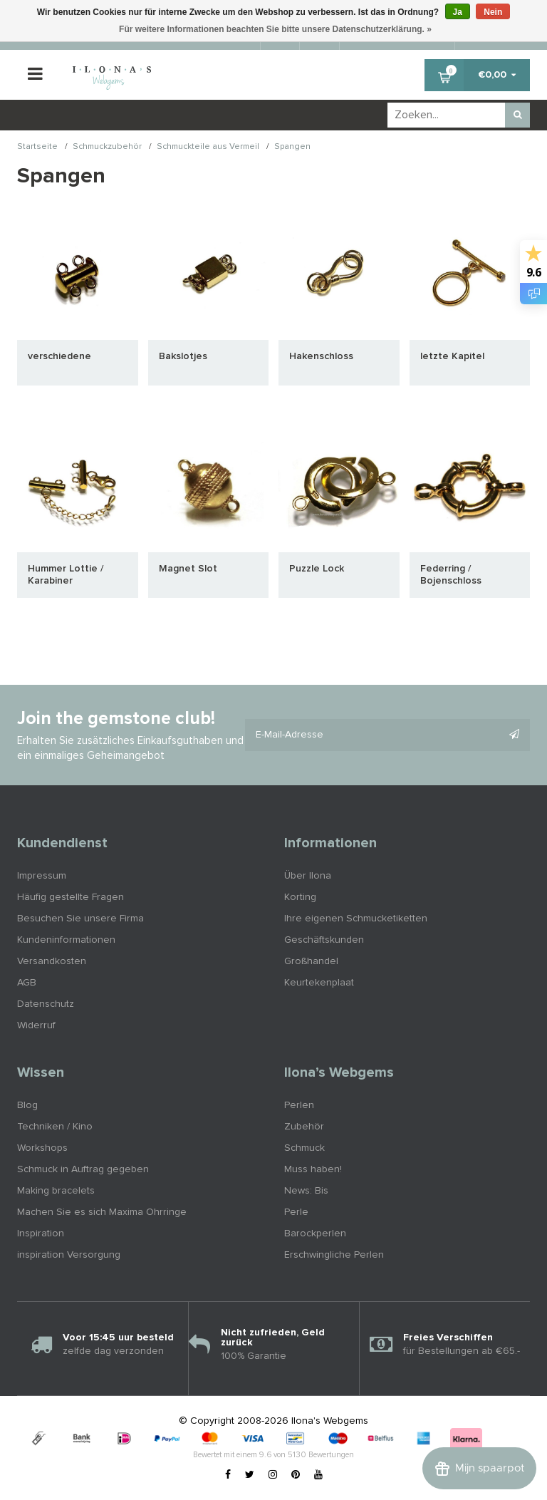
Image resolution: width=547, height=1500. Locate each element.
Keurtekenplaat (319, 983)
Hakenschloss (321, 356)
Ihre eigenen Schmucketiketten (355, 919)
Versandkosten (51, 961)
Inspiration (40, 1233)
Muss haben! (313, 1169)
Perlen (299, 1105)
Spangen (292, 147)
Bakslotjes (183, 356)
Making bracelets (56, 1191)
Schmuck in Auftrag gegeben (83, 1169)
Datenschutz (45, 1004)
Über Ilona (307, 876)
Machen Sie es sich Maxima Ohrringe (102, 1212)
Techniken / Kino (55, 1127)
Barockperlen (315, 1233)
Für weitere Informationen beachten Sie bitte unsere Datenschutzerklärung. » (275, 29)
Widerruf (36, 1025)
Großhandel (311, 961)
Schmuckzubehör (107, 147)
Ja (457, 12)
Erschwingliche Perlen (334, 1255)
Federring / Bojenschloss (450, 575)
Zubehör (304, 1127)
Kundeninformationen (66, 940)
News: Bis (306, 1191)
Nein (493, 12)
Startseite (37, 147)
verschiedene (59, 356)
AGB (26, 983)
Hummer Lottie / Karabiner (65, 575)
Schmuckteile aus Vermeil (208, 147)
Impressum (41, 876)
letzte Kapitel (452, 356)
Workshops (42, 1148)
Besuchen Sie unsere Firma (80, 919)
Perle (296, 1212)
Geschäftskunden (324, 940)
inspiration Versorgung (68, 1255)
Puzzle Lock (316, 569)
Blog (27, 1105)
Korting (300, 897)
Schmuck (304, 1148)
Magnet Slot (188, 569)
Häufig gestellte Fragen (70, 897)
